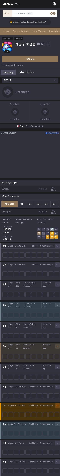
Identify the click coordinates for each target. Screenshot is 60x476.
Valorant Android (10, 379)
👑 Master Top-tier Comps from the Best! (31, 22)
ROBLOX (6, 305)
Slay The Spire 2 (10, 313)
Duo (4, 336)
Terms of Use (9, 422)
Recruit (33, 425)
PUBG (5, 282)
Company (7, 250)
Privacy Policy (9, 418)
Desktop (6, 328)
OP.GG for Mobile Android (14, 363)
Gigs (4, 347)
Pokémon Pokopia (11, 309)
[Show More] (17, 4)
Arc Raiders (8, 301)
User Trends (39, 31)
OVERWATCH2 (9, 278)
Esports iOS (8, 406)
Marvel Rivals (8, 290)
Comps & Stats (21, 31)
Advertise (35, 422)
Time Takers (8, 316)
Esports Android (10, 402)
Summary (8, 72)
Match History (27, 72)
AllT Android (8, 371)
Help (4, 425)
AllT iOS (6, 375)
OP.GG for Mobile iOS (12, 367)
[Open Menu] (54, 4)
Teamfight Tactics (11, 270)
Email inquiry (8, 429)
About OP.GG (8, 247)
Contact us (7, 433)
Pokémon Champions (13, 320)
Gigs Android (8, 386)
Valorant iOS (8, 382)
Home (6, 31)
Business (34, 418)
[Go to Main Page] (8, 4)
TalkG (5, 340)
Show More (30, 233)
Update (30, 59)
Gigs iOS (6, 390)
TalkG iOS (7, 398)
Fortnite (6, 293)
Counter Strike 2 (10, 297)
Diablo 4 (6, 324)
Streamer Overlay (11, 351)
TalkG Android (9, 394)
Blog (4, 254)
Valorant (6, 274)
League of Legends (11, 266)
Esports (6, 343)
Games (5, 332)
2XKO (5, 286)
